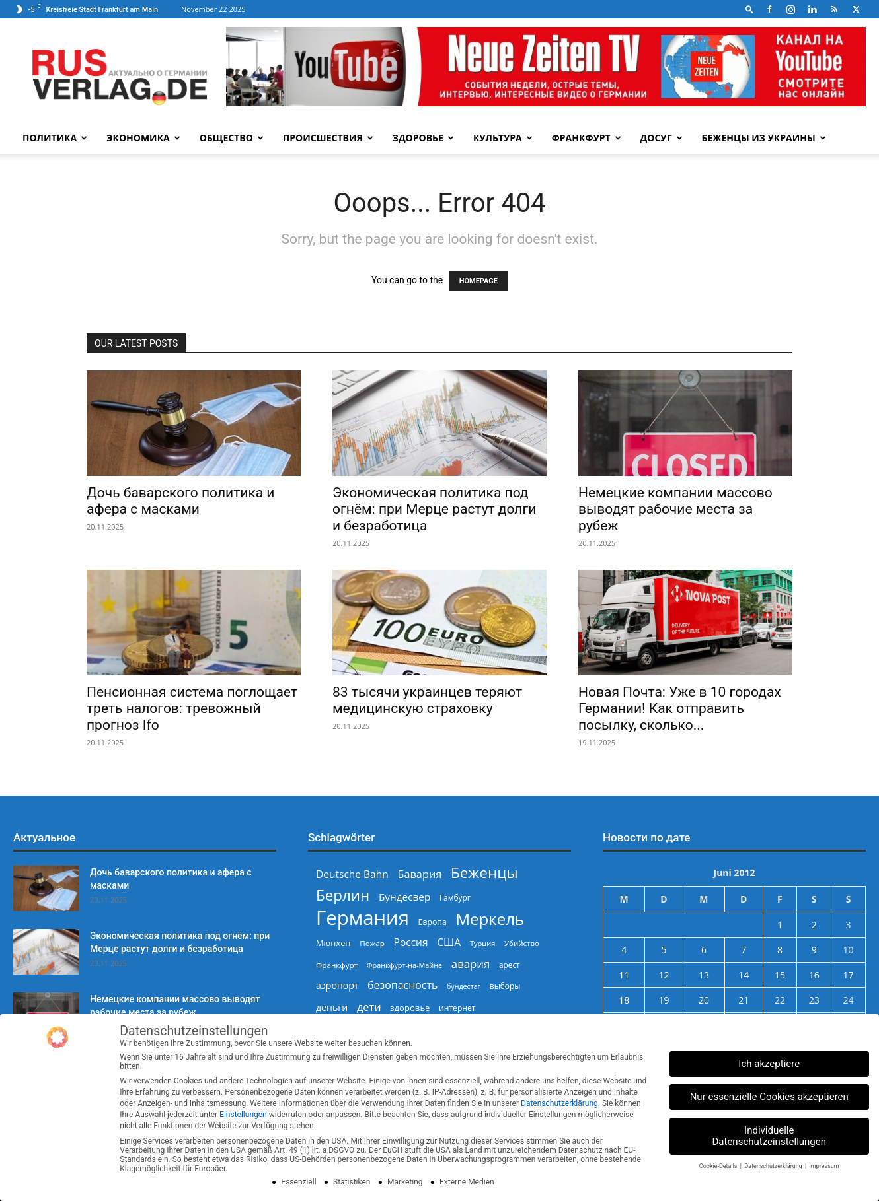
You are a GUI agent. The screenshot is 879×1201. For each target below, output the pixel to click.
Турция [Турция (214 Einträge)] (483, 943)
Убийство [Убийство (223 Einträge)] (521, 943)
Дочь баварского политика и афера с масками (180, 501)
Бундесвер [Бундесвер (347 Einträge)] (404, 896)
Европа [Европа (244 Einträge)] (432, 922)
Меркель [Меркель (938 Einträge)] (489, 919)
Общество (232, 137)
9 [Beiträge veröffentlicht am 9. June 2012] (814, 950)
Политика (54, 137)
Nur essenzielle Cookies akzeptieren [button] (769, 1097)
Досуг (661, 137)
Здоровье (423, 137)
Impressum (824, 1166)
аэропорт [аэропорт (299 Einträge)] (337, 985)
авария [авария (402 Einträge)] (470, 964)
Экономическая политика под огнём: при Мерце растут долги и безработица (434, 509)
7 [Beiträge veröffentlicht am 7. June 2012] (743, 950)
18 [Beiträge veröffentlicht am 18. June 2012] (624, 1000)
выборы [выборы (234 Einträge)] (505, 985)
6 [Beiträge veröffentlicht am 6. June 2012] (704, 950)
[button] (749, 9)
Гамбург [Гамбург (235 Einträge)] (455, 897)
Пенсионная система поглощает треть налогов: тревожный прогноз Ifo (192, 708)
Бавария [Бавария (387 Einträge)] (419, 874)
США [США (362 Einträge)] (449, 942)
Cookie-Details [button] (719, 1166)
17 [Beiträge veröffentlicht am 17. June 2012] (848, 975)
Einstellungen (243, 1114)
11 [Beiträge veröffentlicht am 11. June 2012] (624, 975)
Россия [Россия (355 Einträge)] (411, 942)
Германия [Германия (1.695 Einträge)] (362, 918)
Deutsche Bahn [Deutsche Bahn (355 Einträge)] (352, 874)
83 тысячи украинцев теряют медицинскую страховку (427, 700)
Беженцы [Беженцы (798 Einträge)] (484, 872)
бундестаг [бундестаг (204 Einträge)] (463, 986)
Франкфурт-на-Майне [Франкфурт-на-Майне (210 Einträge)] (404, 965)
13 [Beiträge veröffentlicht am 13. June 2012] (704, 975)
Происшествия (328, 137)
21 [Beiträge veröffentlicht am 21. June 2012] (743, 1000)
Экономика (143, 137)
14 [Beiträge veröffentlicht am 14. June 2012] (743, 975)
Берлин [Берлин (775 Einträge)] (342, 895)
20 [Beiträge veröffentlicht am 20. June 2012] (704, 1000)
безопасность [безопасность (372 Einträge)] (402, 985)
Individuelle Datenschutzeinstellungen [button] (769, 1136)
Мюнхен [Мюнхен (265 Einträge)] (333, 943)
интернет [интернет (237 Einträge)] (457, 1007)
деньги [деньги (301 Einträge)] (332, 1007)
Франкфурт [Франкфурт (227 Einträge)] (337, 965)
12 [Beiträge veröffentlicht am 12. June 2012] (664, 975)
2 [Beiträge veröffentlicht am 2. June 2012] (814, 924)
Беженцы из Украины (764, 137)
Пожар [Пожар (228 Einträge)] (372, 943)
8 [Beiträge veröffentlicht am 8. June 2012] (780, 950)
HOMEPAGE (478, 281)
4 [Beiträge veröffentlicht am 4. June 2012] (624, 950)
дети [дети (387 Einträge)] (369, 1007)
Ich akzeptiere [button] (769, 1064)
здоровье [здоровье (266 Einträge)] (410, 1007)
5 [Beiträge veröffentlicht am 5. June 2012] (664, 950)
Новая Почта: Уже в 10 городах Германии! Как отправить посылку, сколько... (679, 708)
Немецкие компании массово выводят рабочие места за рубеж (675, 509)
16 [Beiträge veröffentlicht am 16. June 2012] (814, 975)
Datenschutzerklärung (559, 1103)
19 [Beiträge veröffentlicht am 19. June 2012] (664, 1000)
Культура (503, 137)
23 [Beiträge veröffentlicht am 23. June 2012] (814, 1000)
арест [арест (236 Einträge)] (509, 964)
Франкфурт (586, 137)
